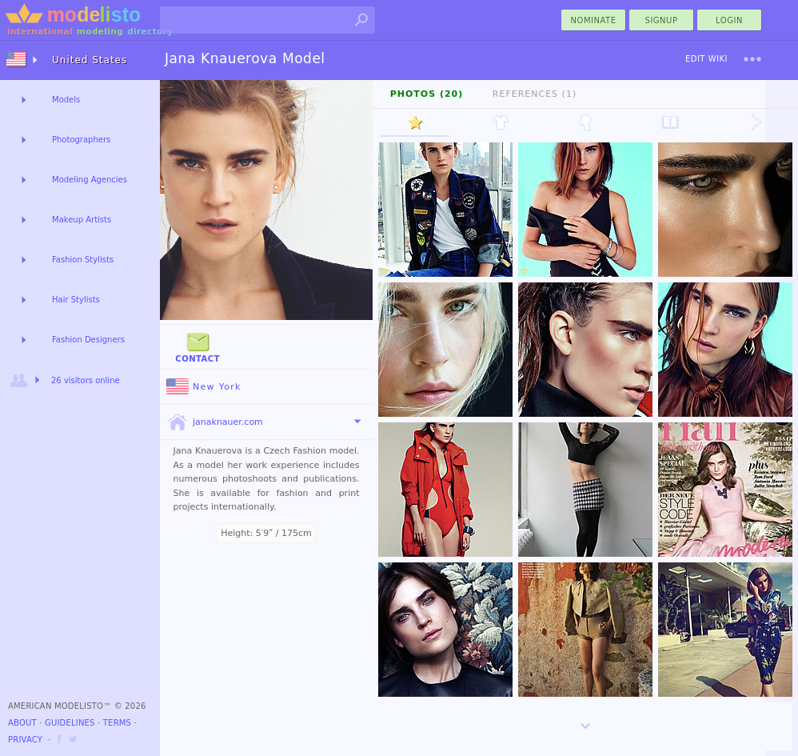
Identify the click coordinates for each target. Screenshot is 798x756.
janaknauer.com (214, 422)
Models (66, 99)
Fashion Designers (88, 339)
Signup (661, 20)
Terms (117, 722)
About (22, 722)
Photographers (81, 139)
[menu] (752, 59)
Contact (197, 346)
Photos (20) (427, 94)
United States (89, 60)
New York (203, 387)
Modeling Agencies (89, 179)
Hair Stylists (76, 299)
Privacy (25, 739)
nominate (593, 20)
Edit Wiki (706, 58)
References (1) (535, 94)
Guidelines (70, 722)
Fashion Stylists (83, 259)
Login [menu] (729, 20)
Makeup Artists (81, 219)
